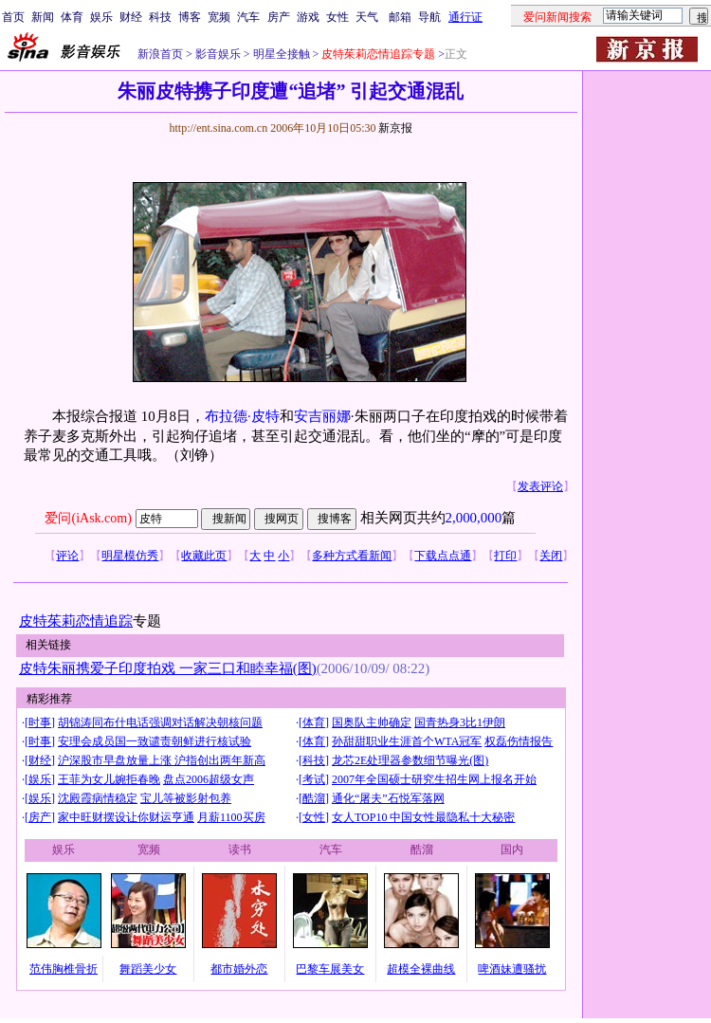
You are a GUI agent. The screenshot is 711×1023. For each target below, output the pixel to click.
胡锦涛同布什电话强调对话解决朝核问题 (160, 722)
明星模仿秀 (129, 555)
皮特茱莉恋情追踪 (76, 621)
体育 (72, 17)
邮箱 (400, 17)
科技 (160, 17)
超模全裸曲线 (421, 969)
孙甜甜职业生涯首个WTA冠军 (407, 741)
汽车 (248, 17)
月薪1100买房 (231, 817)
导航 (429, 17)
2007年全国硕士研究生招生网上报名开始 (434, 779)
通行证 (465, 17)
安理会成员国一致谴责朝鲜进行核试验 (154, 741)
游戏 (308, 17)
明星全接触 (280, 54)
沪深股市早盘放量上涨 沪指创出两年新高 (161, 760)
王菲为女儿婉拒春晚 (109, 779)
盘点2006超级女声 (208, 779)
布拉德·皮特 (242, 416)
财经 (130, 17)
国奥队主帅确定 (371, 722)
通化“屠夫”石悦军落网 (388, 798)
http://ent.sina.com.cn (219, 128)
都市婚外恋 (238, 969)
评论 (67, 555)
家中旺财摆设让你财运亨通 (126, 817)
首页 (13, 17)
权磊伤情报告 (518, 741)
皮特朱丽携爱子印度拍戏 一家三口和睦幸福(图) (168, 668)
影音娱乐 (218, 54)
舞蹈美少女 (147, 969)
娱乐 (101, 17)
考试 (313, 779)
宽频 (219, 17)
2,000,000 (474, 517)
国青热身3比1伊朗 (459, 722)
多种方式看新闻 (352, 555)
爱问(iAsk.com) (88, 518)
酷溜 (313, 798)
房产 (278, 17)
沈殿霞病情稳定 (97, 798)
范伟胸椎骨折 (63, 969)
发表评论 (540, 486)
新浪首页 (160, 54)
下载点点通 (442, 555)
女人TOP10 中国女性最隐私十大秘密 (423, 817)
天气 (367, 17)
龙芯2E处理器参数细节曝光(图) (410, 760)
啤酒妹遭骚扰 (512, 969)
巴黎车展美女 (330, 969)
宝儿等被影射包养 (185, 798)
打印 (505, 555)
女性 (337, 17)
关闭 (550, 555)
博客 (189, 17)
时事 (39, 722)
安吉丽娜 (322, 416)
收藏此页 (204, 555)
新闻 (42, 17)
